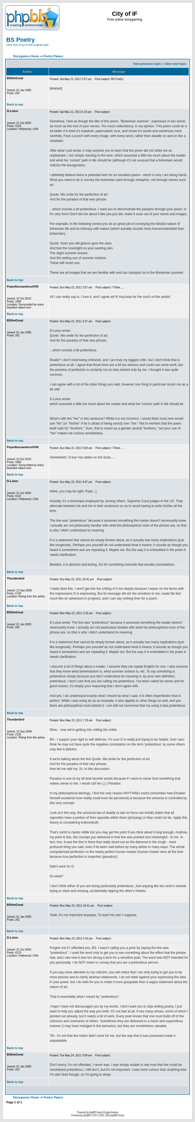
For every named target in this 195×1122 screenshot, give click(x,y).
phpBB (86, 1115)
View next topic (175, 63)
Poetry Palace (53, 56)
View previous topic (147, 63)
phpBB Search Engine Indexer (103, 1112)
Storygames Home (26, 56)
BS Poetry (20, 39)
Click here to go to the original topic (27, 44)
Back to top (15, 104)
